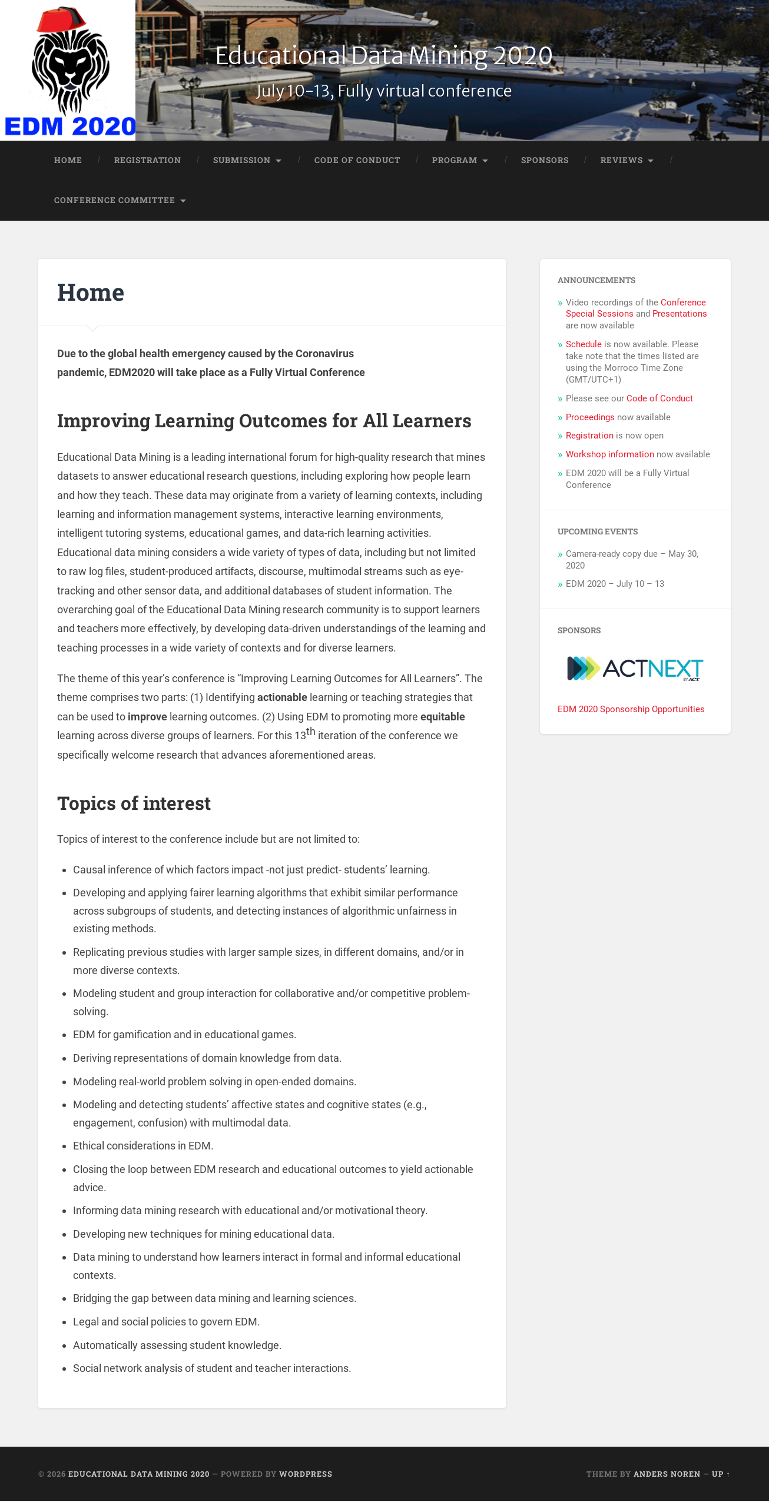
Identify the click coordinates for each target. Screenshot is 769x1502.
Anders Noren (667, 1475)
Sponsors (545, 161)
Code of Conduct (357, 161)
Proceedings (590, 418)
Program (455, 161)
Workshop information (610, 455)
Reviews (622, 161)
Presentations (679, 315)
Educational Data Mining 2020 (384, 56)
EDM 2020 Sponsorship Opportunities (631, 710)
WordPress (306, 1475)
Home (68, 161)
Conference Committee (114, 200)
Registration (147, 161)
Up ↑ (721, 1475)
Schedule (584, 345)
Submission (242, 161)
